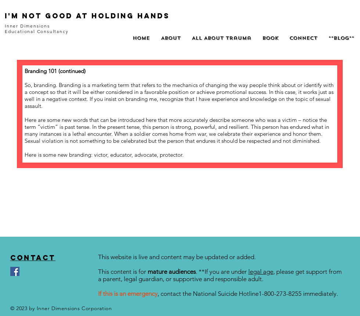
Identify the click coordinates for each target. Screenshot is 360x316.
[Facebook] (14, 271)
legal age (260, 271)
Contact (32, 257)
